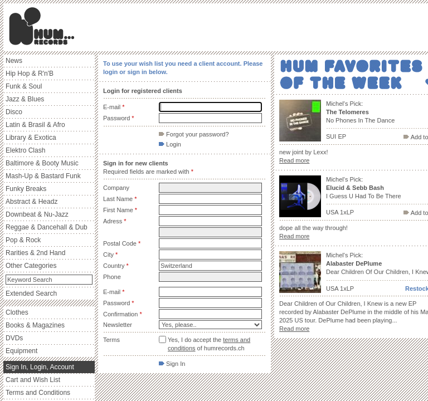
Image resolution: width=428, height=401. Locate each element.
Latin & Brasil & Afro (35, 125)
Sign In (172, 363)
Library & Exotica (31, 137)
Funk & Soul (24, 86)
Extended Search (31, 293)
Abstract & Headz (31, 202)
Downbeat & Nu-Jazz (37, 214)
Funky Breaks (26, 189)
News (14, 61)
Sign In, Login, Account (40, 367)
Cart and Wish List (33, 380)
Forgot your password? (194, 134)
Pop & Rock (23, 240)
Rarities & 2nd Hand (35, 253)
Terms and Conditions (38, 393)
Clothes (17, 312)
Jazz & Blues (25, 99)
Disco (14, 112)
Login (170, 144)
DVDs (14, 338)
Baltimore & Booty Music (42, 163)
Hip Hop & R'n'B (30, 73)
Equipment (21, 351)
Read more (294, 160)
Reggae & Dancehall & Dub (46, 227)
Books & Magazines (35, 325)
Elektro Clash (25, 150)
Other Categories (31, 266)
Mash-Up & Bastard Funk (43, 176)
